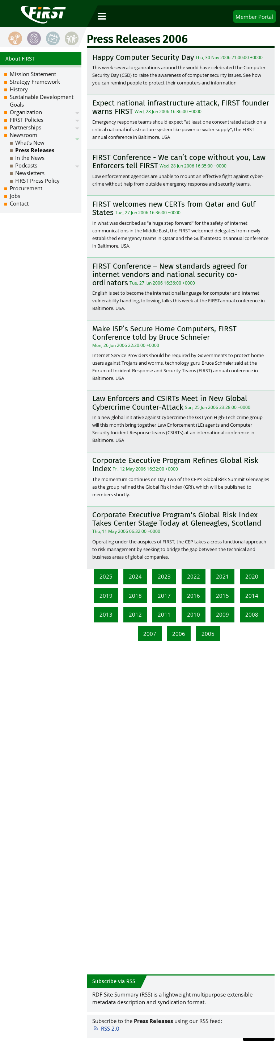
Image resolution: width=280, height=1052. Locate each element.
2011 (164, 614)
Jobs (15, 195)
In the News (29, 157)
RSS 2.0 (105, 1028)
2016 (193, 595)
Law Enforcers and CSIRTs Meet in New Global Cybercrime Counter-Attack (169, 403)
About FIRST (20, 58)
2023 (164, 576)
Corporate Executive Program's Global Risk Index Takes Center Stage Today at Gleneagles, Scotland (177, 519)
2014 (251, 595)
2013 (106, 614)
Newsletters (29, 173)
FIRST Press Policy (37, 180)
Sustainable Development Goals (41, 100)
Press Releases (34, 150)
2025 (106, 576)
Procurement (26, 188)
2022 (193, 576)
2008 (251, 614)
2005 (208, 633)
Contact (19, 203)
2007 (149, 633)
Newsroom (23, 134)
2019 (106, 595)
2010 (193, 614)
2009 (222, 614)
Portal (254, 16)
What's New (29, 142)
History (19, 89)
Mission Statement (33, 74)
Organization (26, 112)
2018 (135, 595)
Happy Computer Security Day (143, 57)
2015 (222, 595)
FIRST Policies (26, 119)
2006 (178, 633)
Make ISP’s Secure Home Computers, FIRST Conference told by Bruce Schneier (164, 333)
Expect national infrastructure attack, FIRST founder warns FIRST (180, 107)
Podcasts (26, 165)
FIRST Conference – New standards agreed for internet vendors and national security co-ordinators (169, 274)
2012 (135, 614)
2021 (222, 576)
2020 (251, 576)
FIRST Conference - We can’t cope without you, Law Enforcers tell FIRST (179, 161)
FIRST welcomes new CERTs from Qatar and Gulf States (173, 208)
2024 (135, 576)
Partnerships (25, 127)
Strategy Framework (35, 81)
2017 (164, 595)
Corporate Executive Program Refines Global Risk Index (175, 464)
